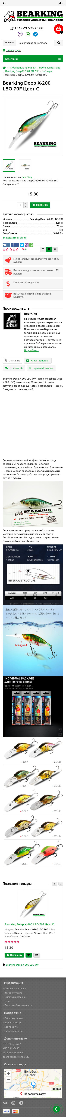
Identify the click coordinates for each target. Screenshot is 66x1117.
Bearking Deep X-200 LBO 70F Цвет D (29, 924)
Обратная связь (13, 1018)
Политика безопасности (17, 1005)
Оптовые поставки (14, 988)
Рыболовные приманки (22, 67)
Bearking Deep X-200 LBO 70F (22, 71)
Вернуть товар (12, 1022)
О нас (7, 1001)
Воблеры (47, 71)
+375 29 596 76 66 (13, 1052)
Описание (12, 360)
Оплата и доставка (14, 996)
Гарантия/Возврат (41, 368)
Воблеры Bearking (49, 67)
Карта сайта (10, 1026)
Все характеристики (15, 237)
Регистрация (12, 50)
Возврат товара (12, 992)
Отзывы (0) (14, 368)
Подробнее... (31, 350)
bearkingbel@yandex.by (16, 1056)
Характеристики (37, 360)
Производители (13, 1031)
